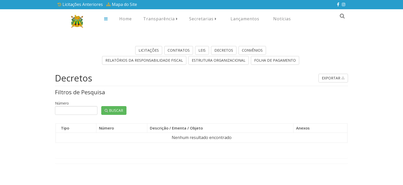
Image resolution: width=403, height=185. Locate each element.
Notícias (282, 19)
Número (62, 103)
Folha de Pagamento (275, 60)
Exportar (333, 78)
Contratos (179, 50)
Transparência (160, 19)
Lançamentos (245, 19)
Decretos (223, 50)
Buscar (114, 110)
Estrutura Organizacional (218, 60)
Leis (202, 50)
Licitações (149, 50)
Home (125, 19)
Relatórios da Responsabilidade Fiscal (144, 60)
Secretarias (203, 19)
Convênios (252, 50)
